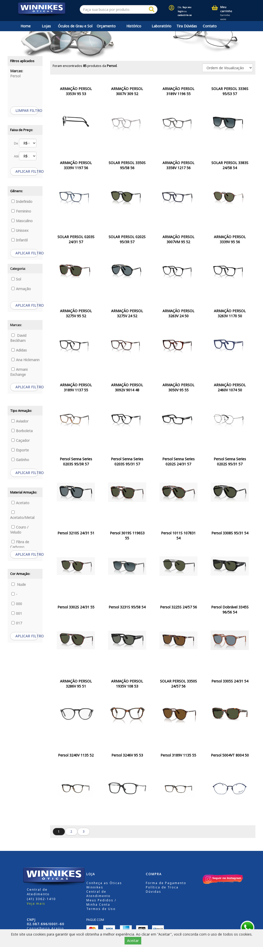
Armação (21, 288)
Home (26, 26)
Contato (210, 26)
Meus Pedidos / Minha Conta (101, 902)
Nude (18, 584)
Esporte (20, 450)
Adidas (19, 350)
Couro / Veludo (19, 530)
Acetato (20, 502)
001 (16, 613)
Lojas (46, 26)
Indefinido (21, 201)
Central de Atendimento (98, 893)
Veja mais (36, 903)
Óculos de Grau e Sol (75, 26)
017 (16, 623)
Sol (16, 279)
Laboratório (161, 26)
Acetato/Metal (22, 515)
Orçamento (106, 26)
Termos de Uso (101, 909)
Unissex (19, 230)
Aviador (19, 421)
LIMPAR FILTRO (26, 110)
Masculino (22, 220)
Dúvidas (153, 891)
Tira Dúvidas (186, 26)
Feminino (21, 211)
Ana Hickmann (25, 359)
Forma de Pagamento (166, 883)
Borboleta (22, 430)
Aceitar (133, 940)
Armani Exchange (19, 372)
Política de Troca (162, 887)
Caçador (20, 440)
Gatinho (20, 459)
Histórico (133, 26)
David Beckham (18, 338)
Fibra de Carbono (19, 544)
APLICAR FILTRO (26, 171)
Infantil (19, 240)
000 (16, 603)
